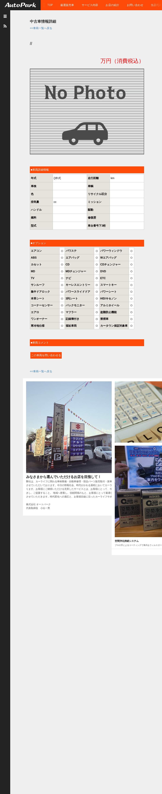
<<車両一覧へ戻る (38, 27)
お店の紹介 (113, 5)
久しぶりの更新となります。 (116, 447)
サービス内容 (90, 5)
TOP (50, 5)
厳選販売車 (68, 5)
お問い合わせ (135, 5)
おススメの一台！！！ (113, 427)
